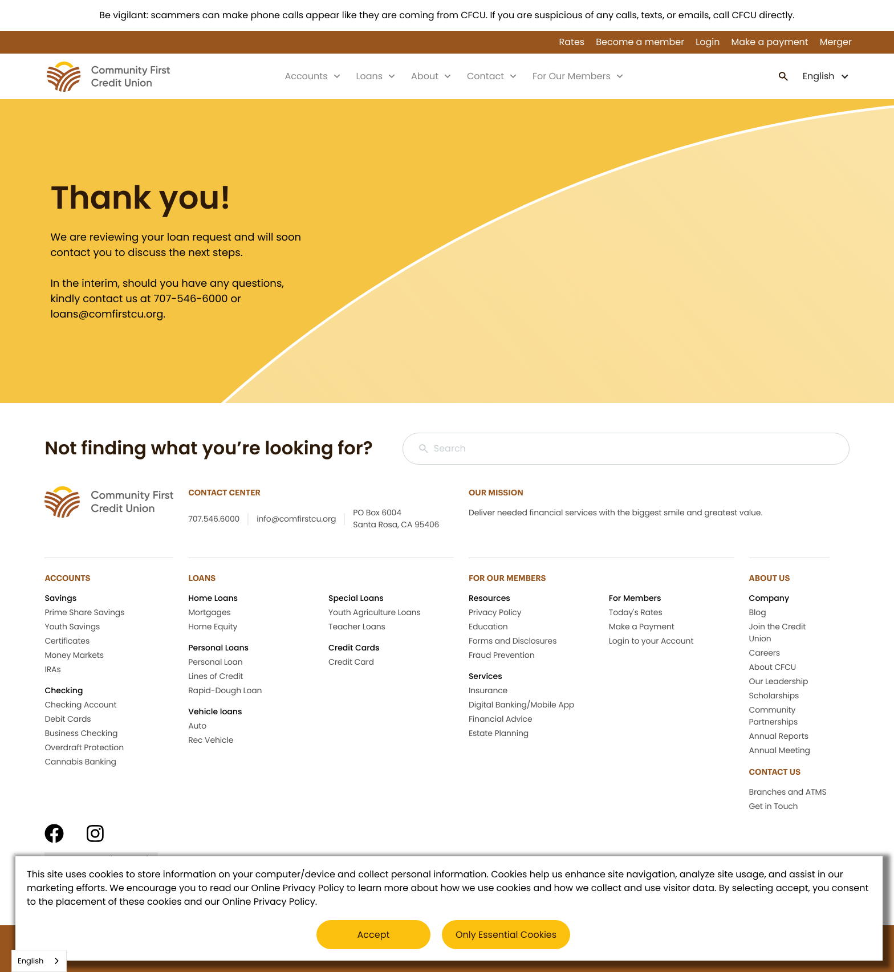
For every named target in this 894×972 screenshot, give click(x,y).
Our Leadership (778, 681)
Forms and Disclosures (512, 640)
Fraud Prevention (502, 655)
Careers (764, 652)
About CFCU (772, 667)
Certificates (67, 640)
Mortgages (209, 612)
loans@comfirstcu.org (106, 314)
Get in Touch (773, 806)
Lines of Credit (215, 676)
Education (488, 626)
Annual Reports (778, 736)
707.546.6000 (213, 518)
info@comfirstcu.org (296, 518)
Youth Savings (72, 626)
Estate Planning (499, 733)
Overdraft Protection (84, 747)
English (30, 960)
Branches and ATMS (788, 792)
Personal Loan (215, 662)
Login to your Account (651, 640)
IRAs (52, 669)
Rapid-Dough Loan (225, 690)
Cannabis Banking (80, 761)
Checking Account (80, 704)
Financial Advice (501, 719)
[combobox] (39, 961)
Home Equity (212, 626)
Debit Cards (67, 719)
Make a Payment (641, 626)
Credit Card (351, 662)
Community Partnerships (773, 715)
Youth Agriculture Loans (374, 612)
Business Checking (80, 733)
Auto (197, 725)
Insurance (488, 690)
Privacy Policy (495, 612)
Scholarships (774, 695)
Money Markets (74, 655)
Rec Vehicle (210, 740)
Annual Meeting (779, 750)
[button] (826, 76)
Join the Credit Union (777, 632)
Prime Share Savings (84, 612)
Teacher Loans (356, 626)
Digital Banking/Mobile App (521, 704)
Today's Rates (636, 612)
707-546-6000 (190, 299)
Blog (757, 612)
